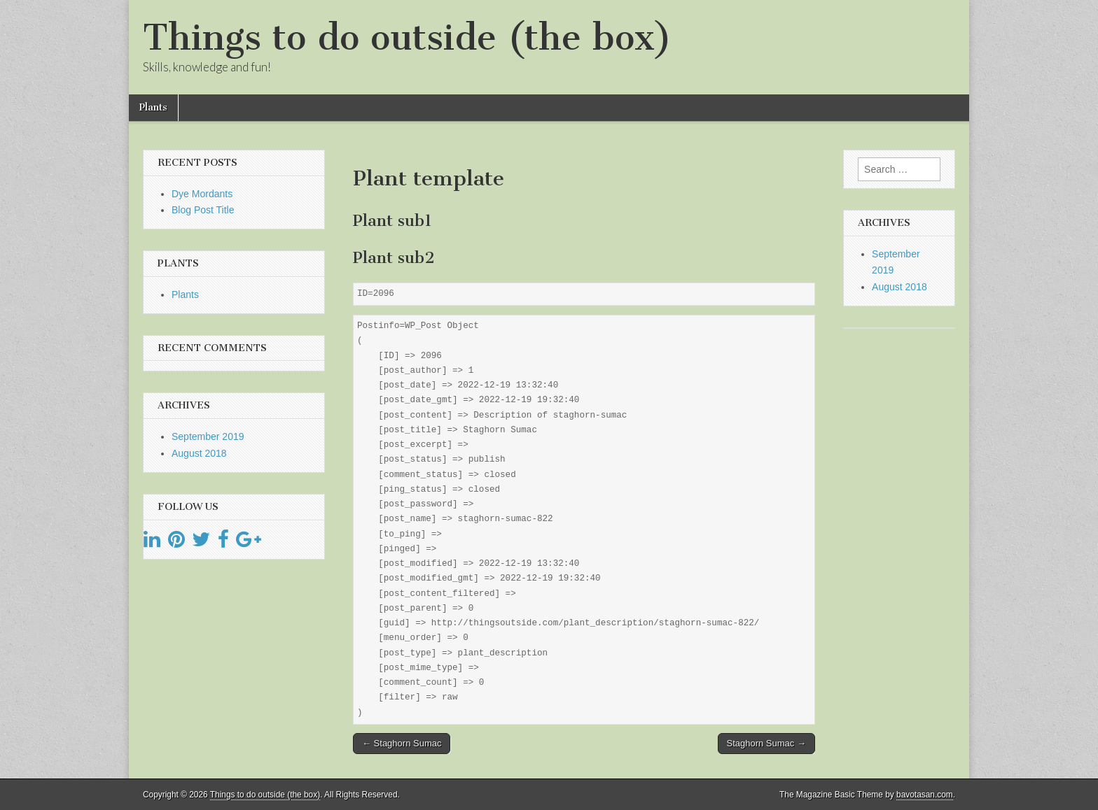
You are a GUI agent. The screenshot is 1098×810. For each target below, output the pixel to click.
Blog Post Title (203, 209)
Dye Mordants (202, 193)
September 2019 (208, 436)
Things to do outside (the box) (407, 37)
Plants (153, 107)
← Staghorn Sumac (401, 743)
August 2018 (199, 453)
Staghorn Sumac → (766, 743)
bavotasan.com (924, 795)
